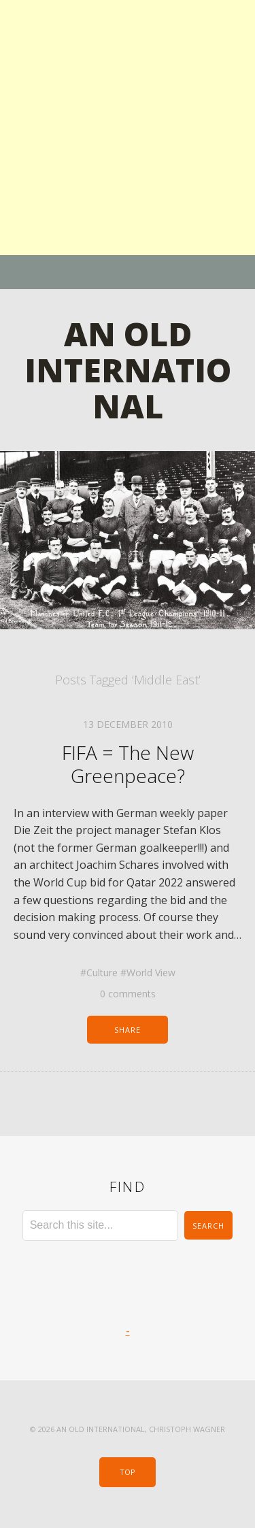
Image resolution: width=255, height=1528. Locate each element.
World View (150, 972)
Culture (102, 972)
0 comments (128, 993)
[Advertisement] (127, 127)
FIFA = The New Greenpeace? (128, 764)
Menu (127, 272)
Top (127, 1472)
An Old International (127, 370)
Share (127, 1030)
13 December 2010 (128, 724)
